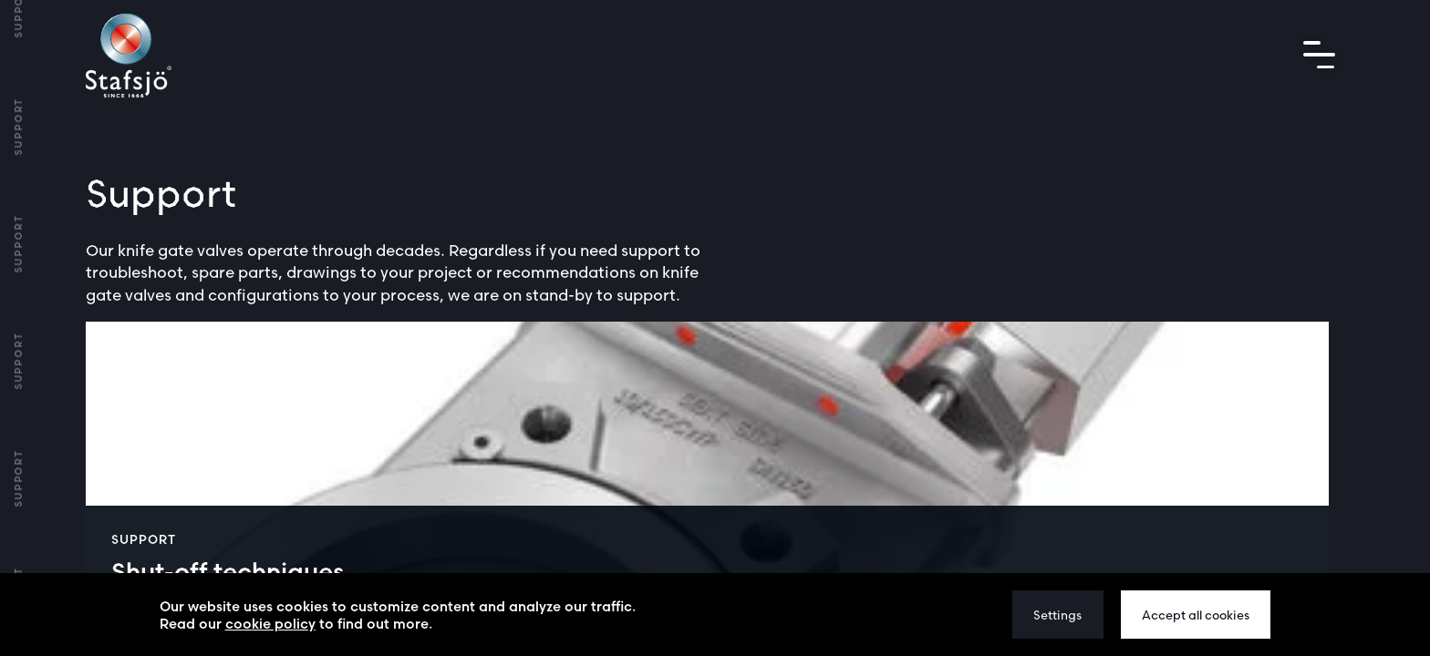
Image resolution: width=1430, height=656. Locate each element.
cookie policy (270, 623)
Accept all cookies (1195, 615)
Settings (1057, 615)
